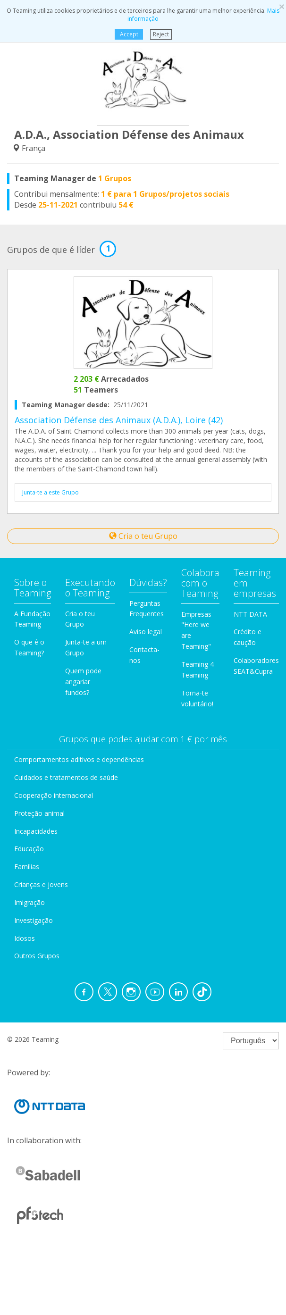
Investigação (33, 920)
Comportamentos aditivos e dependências (79, 759)
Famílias (26, 866)
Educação (29, 848)
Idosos (24, 938)
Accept (128, 34)
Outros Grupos (36, 955)
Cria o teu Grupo (143, 536)
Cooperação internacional (53, 795)
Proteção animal (39, 813)
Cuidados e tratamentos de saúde (66, 777)
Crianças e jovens (41, 884)
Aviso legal (145, 631)
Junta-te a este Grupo (50, 492)
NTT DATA (250, 614)
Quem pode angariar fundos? (83, 681)
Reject (161, 34)
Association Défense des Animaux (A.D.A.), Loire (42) (119, 420)
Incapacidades (36, 831)
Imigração (29, 902)
